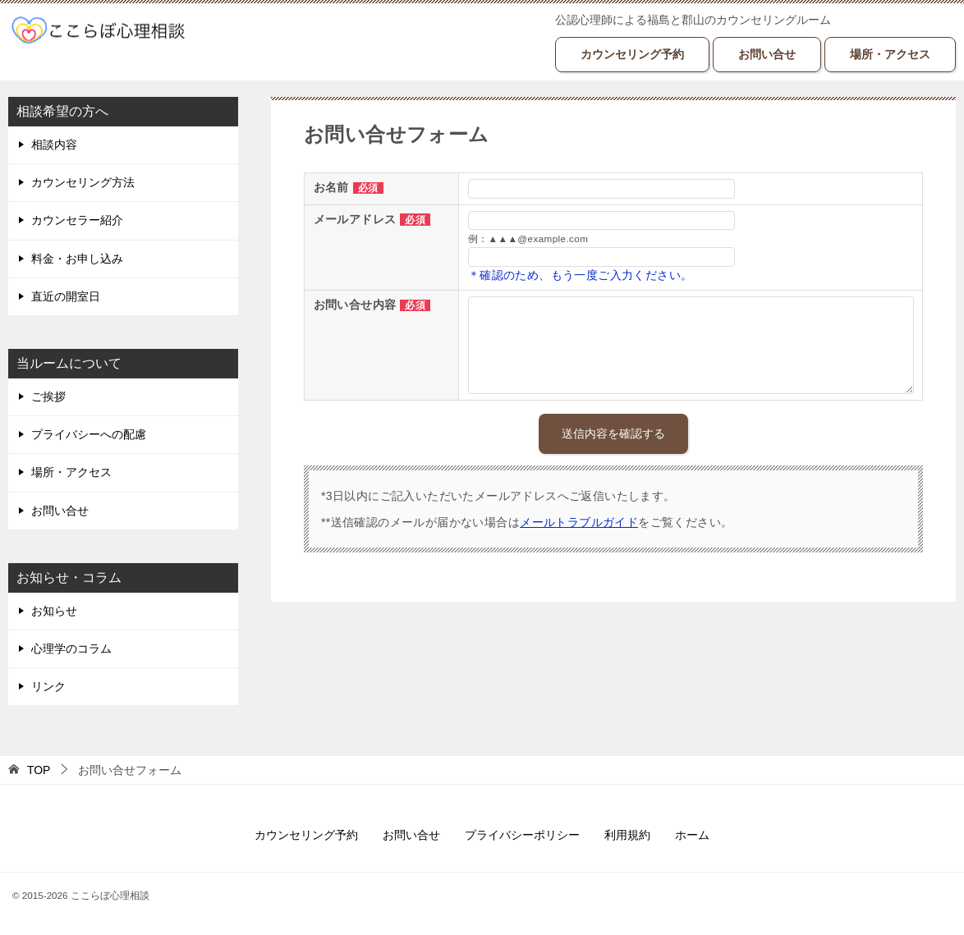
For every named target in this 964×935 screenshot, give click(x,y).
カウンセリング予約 (632, 54)
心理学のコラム (71, 648)
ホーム (692, 834)
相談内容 (54, 144)
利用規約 (627, 834)
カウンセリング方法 (83, 182)
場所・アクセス (890, 54)
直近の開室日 (65, 296)
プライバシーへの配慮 (88, 434)
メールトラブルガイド (579, 522)
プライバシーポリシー (522, 834)
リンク (48, 686)
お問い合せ (767, 54)
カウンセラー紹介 (77, 220)
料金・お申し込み (77, 258)
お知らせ (54, 610)
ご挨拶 (48, 396)
